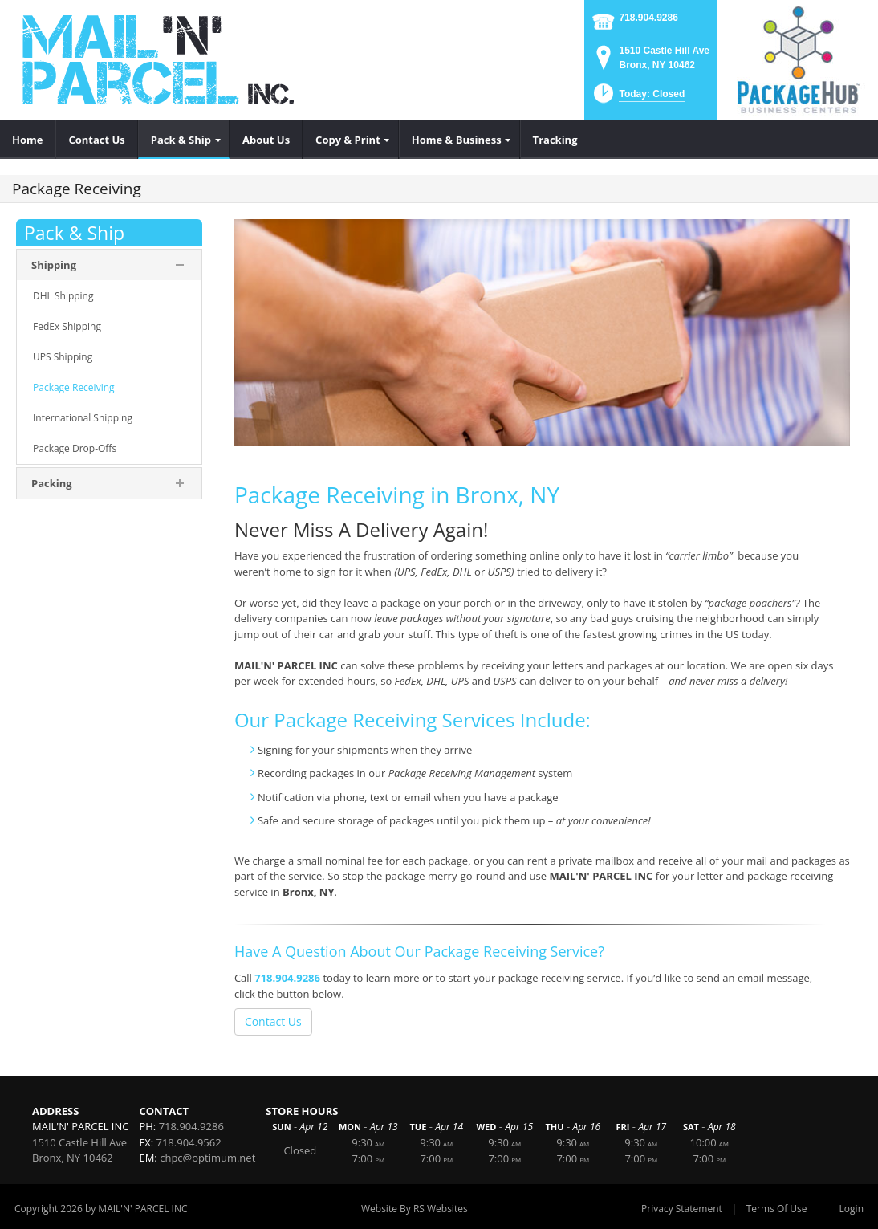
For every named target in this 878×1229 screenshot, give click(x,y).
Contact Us (273, 1021)
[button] (638, 98)
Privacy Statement (681, 1208)
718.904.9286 (648, 17)
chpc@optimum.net (207, 1157)
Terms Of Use (776, 1208)
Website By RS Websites (414, 1208)
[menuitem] (27, 139)
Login (851, 1208)
